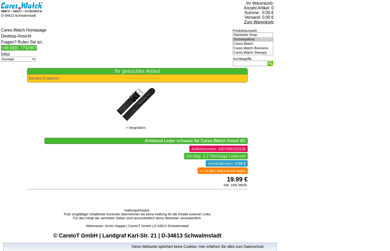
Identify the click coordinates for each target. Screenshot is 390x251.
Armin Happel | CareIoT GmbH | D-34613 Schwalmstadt (147, 226)
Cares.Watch (253, 44)
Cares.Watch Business (253, 48)
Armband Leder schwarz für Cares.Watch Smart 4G (195, 141)
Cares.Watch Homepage (23, 30)
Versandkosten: (227, 163)
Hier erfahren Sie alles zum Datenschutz (231, 246)
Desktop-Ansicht (16, 36)
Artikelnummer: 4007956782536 (218, 149)
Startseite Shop (253, 35)
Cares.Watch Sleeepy (253, 53)
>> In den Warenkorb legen (223, 171)
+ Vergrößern (135, 128)
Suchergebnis (253, 39)
